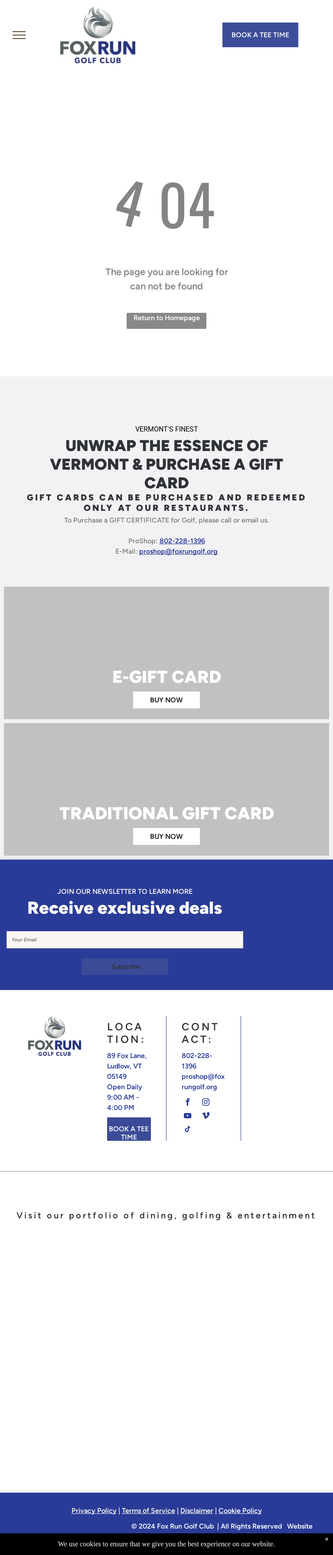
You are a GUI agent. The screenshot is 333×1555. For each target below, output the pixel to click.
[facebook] (187, 1103)
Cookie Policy (240, 1510)
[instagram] (205, 1103)
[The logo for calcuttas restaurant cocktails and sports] (87, 1352)
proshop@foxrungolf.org (178, 551)
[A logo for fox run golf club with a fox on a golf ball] (87, 1266)
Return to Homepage (167, 318)
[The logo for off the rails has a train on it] (87, 1438)
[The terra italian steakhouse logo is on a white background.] (246, 1266)
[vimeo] (205, 1116)
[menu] (19, 35)
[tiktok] (187, 1130)
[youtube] (187, 1116)
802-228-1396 (182, 541)
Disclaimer (196, 1510)
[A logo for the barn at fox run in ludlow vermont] (246, 1352)
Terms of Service (148, 1510)
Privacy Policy (94, 1510)
